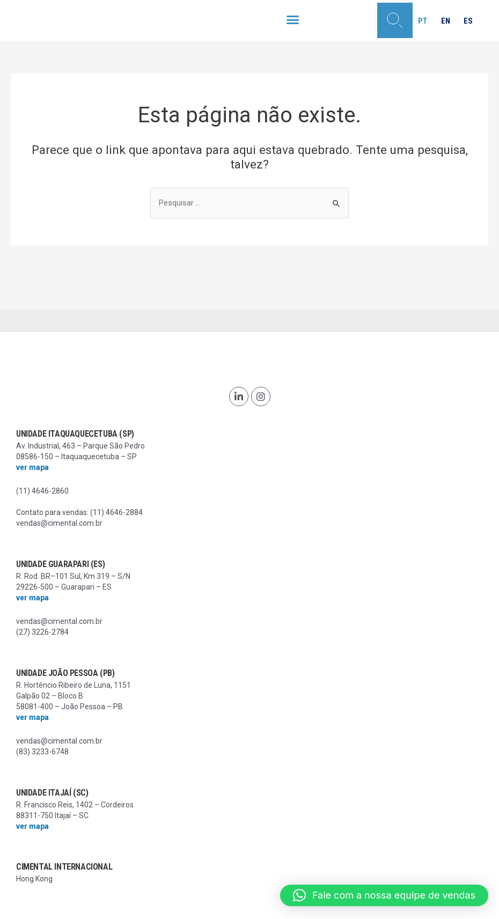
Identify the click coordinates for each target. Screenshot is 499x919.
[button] (292, 20)
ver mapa (32, 467)
